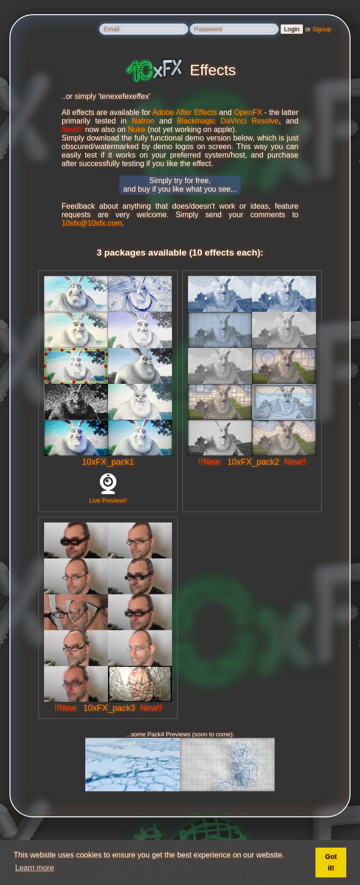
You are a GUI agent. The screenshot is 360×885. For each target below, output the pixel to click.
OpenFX (248, 112)
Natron (143, 121)
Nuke (136, 129)
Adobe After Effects (184, 112)
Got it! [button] (331, 862)
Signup (321, 29)
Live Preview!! (108, 497)
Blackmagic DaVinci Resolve (228, 121)
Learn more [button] (34, 868)
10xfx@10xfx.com (92, 223)
